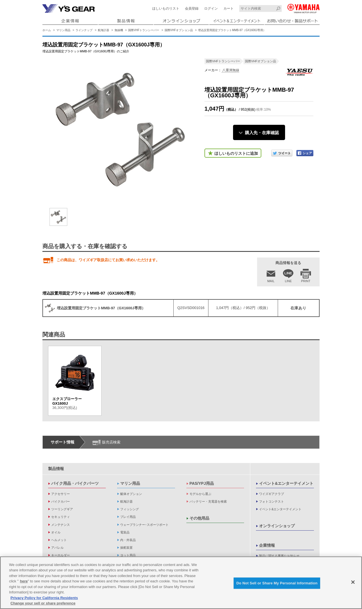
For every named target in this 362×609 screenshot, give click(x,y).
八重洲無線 (230, 70)
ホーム (46, 30)
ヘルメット (59, 540)
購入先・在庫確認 (262, 132)
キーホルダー (60, 555)
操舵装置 (126, 547)
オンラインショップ (277, 526)
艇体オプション (131, 494)
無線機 (119, 30)
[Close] (353, 582)
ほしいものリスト (165, 8)
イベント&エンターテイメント (286, 483)
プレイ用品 (128, 516)
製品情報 (56, 468)
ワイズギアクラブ (271, 494)
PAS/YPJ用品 (201, 483)
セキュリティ (60, 516)
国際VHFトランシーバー (143, 30)
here (24, 581)
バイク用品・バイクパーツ (75, 483)
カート (228, 8)
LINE (288, 281)
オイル (56, 532)
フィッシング (129, 509)
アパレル (57, 547)
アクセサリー (60, 494)
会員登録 (192, 8)
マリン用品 (63, 30)
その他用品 (199, 518)
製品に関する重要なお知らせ (279, 555)
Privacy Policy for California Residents (44, 598)
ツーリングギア (62, 509)
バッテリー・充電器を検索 (208, 501)
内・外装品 (128, 540)
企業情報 (267, 545)
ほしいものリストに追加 (236, 153)
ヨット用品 (128, 555)
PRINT (306, 281)
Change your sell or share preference (43, 603)
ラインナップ (84, 30)
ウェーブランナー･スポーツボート (144, 524)
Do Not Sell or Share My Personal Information (277, 583)
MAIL (271, 281)
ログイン (211, 8)
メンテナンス (60, 524)
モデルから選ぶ (200, 494)
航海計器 (103, 30)
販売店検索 (111, 442)
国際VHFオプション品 (179, 30)
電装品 (125, 532)
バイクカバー (60, 501)
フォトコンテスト (271, 501)
